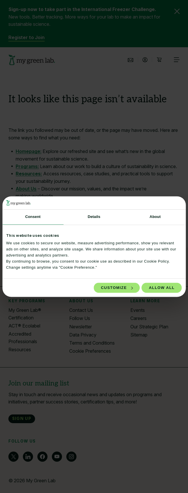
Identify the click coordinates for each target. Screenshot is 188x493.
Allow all (162, 287)
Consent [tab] (33, 217)
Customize (117, 287)
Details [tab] (94, 217)
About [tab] (154, 217)
